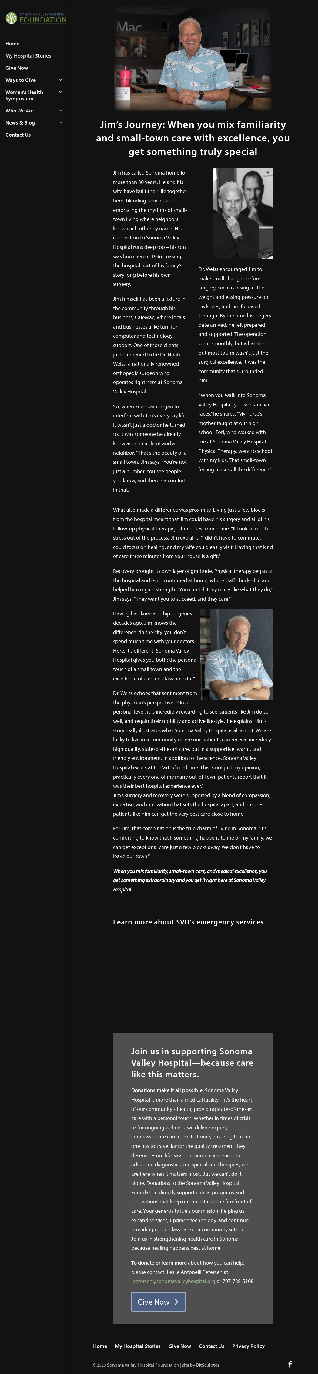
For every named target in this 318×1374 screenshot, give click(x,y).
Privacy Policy (248, 1345)
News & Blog (20, 127)
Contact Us (18, 139)
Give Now (16, 72)
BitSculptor (207, 1365)
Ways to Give (20, 85)
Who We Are (19, 115)
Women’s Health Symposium (24, 100)
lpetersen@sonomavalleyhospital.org (173, 1281)
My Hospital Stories (28, 60)
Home (12, 48)
